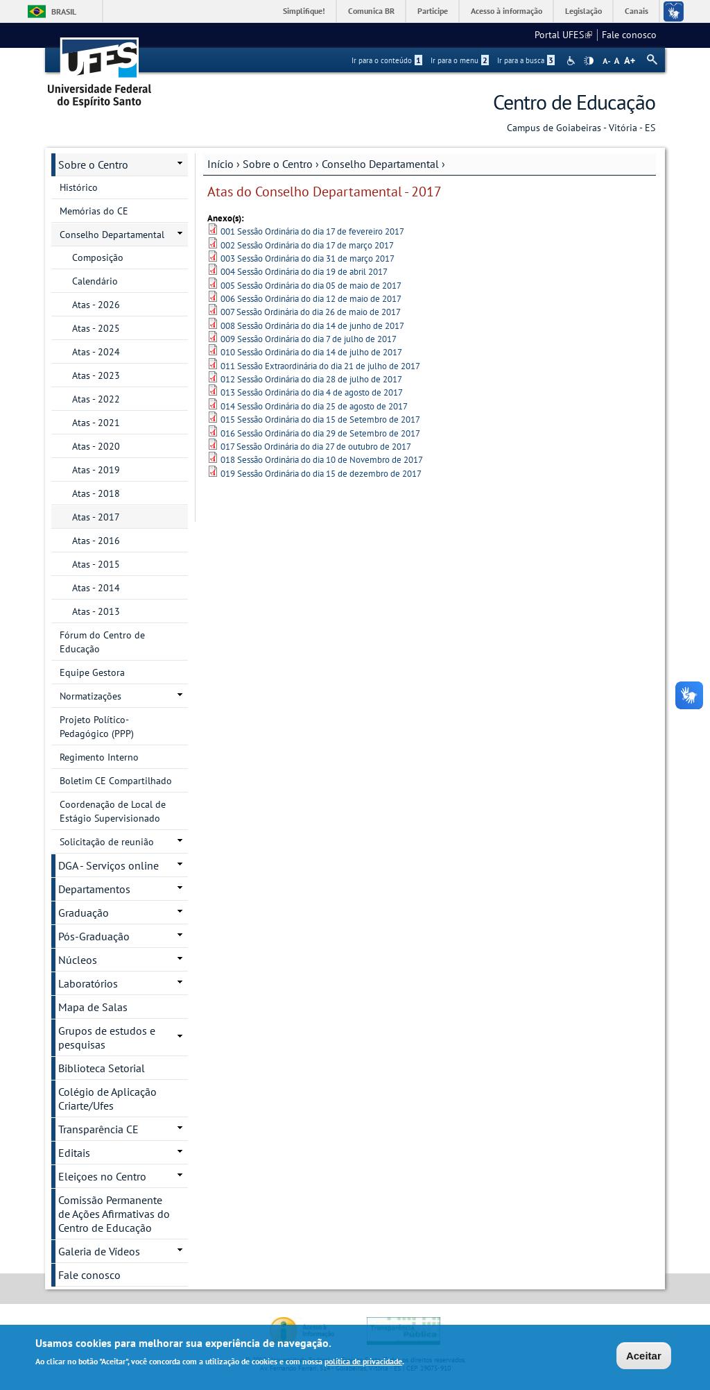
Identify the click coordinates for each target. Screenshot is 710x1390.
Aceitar (643, 1358)
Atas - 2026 (96, 304)
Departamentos (94, 889)
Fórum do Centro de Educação (102, 642)
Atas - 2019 (96, 470)
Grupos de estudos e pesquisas (106, 1037)
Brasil (63, 11)
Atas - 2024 (96, 352)
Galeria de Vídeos (99, 1251)
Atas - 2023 (96, 375)
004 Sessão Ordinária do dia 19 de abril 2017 (304, 272)
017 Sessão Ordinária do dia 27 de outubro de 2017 (315, 446)
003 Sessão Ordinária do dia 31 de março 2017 (307, 258)
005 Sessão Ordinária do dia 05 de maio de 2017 (310, 285)
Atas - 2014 (96, 588)
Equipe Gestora (92, 672)
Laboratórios (88, 983)
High (589, 61)
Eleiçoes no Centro (102, 1176)
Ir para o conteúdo (387, 60)
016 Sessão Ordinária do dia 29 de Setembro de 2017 (320, 433)
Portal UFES (563, 34)
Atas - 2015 (96, 564)
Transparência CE (98, 1129)
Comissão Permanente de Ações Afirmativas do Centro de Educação (114, 1214)
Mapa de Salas (93, 1007)
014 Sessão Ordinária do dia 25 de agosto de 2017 (314, 406)
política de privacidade (363, 1363)
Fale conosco (629, 34)
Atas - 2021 (96, 422)
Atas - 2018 (96, 493)
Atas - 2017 (96, 517)
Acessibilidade (572, 60)
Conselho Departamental (380, 164)
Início (220, 164)
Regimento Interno (99, 757)
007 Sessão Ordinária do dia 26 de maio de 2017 (310, 312)
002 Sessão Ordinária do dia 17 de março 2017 (307, 245)
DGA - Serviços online (108, 865)
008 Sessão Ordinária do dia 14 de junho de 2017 (312, 326)
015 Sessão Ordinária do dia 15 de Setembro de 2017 (320, 419)
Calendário (95, 281)
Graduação (83, 912)
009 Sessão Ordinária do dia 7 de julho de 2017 (308, 339)
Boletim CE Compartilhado (116, 780)
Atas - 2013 (96, 611)
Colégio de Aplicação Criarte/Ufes (107, 1098)
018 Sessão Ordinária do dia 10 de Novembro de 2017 (321, 460)
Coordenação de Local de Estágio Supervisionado (113, 811)
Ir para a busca (526, 60)
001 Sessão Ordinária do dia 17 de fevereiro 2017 (312, 231)
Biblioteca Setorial (101, 1068)
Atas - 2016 (96, 540)
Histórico (79, 187)
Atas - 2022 (96, 399)
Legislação (583, 11)
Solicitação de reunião (107, 842)
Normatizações (90, 696)
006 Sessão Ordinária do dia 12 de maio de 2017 (310, 299)
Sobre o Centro (278, 164)
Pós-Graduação (94, 936)
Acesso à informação (506, 11)
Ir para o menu (460, 60)
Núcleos (77, 960)
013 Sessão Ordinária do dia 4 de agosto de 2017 (311, 392)
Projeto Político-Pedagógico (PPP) (97, 726)
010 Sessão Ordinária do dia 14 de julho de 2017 (311, 352)
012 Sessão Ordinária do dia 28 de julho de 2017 (311, 379)
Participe (432, 11)
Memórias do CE (94, 211)
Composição (97, 257)
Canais (636, 11)
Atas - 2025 (96, 328)
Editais (74, 1153)
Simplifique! (304, 11)
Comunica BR (371, 11)
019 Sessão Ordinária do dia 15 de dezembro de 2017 (321, 474)
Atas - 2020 (96, 446)
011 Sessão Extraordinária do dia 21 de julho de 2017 (320, 366)
